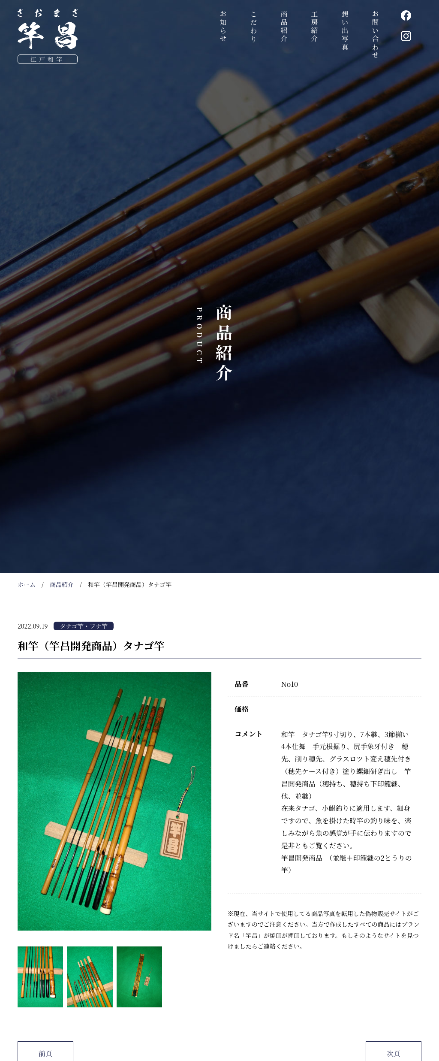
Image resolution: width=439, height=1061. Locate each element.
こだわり (254, 26)
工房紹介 (314, 26)
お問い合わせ (375, 35)
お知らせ (223, 26)
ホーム (27, 584)
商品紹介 (284, 26)
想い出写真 (345, 30)
